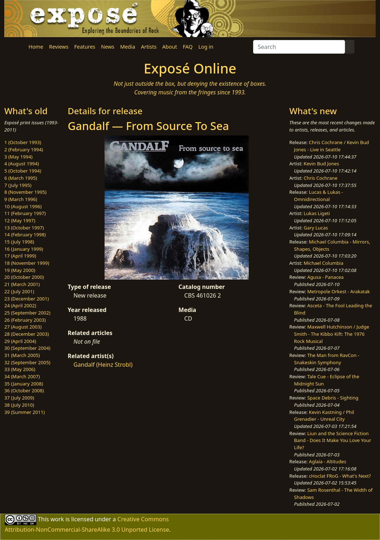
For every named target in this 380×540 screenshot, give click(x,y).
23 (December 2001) (26, 298)
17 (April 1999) (20, 256)
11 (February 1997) (25, 213)
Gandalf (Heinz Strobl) (103, 365)
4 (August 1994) (21, 163)
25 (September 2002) (27, 312)
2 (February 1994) (23, 149)
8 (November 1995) (25, 192)
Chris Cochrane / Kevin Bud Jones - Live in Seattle (331, 146)
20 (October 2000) (24, 277)
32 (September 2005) (27, 362)
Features (84, 46)
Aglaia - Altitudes (327, 461)
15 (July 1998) (19, 241)
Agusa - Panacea (325, 277)
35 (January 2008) (23, 383)
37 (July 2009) (19, 397)
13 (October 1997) (24, 227)
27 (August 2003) (22, 326)
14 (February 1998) (25, 234)
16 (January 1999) (23, 249)
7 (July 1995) (17, 185)
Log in (205, 46)
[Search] (299, 47)
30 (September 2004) (27, 348)
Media (127, 46)
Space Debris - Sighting (332, 397)
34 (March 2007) (22, 376)
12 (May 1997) (19, 220)
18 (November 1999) (26, 263)
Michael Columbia (323, 263)
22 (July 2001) (19, 291)
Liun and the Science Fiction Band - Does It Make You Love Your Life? (332, 440)
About (169, 46)
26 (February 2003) (25, 320)
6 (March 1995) (20, 178)
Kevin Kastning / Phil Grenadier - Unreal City (324, 416)
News (107, 46)
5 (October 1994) (22, 171)
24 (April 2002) (20, 305)
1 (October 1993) (22, 142)
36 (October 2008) (24, 390)
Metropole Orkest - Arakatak (338, 291)
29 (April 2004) (20, 341)
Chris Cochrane (320, 178)
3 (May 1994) (18, 156)
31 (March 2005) (22, 355)
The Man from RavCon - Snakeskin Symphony (326, 359)
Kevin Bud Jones (321, 163)
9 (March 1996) (20, 199)
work (57, 519)
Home (35, 46)
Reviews (59, 46)
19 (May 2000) (19, 270)
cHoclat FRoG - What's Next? (340, 476)
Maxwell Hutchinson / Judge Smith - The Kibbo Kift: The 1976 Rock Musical (331, 333)
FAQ (188, 46)
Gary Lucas (316, 227)
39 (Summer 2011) (24, 412)
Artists (148, 46)
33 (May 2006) (19, 369)
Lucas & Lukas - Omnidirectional (318, 195)
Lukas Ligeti (317, 213)
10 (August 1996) (22, 206)
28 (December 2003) (26, 334)
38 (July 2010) (19, 405)
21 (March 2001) (22, 284)
